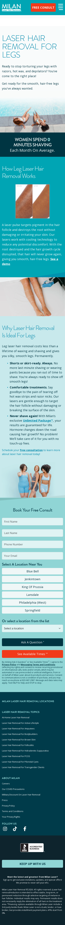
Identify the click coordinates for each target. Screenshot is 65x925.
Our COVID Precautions (13, 789)
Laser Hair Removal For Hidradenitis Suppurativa (25, 750)
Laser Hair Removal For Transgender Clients (23, 767)
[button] (60, 7)
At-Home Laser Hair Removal (15, 717)
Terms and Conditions (12, 811)
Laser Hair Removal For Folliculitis (18, 745)
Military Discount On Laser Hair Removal (21, 794)
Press (5, 800)
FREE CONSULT (43, 7)
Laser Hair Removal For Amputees (18, 728)
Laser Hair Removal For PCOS (16, 756)
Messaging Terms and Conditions (38, 664)
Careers (6, 783)
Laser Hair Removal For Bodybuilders (20, 734)
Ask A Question (32, 642)
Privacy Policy (9, 664)
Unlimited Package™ (38, 420)
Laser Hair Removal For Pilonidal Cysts (20, 761)
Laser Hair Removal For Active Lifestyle (20, 723)
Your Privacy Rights (11, 816)
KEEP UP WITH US (33, 864)
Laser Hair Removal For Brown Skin (19, 739)
